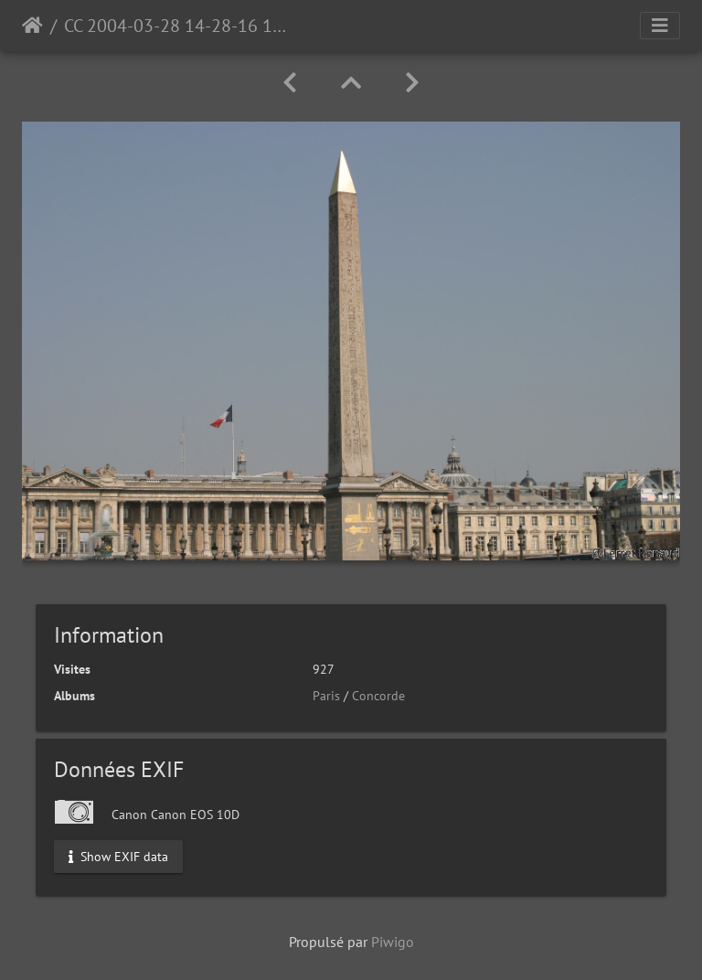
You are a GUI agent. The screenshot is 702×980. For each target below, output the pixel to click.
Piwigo (392, 941)
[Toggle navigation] (660, 25)
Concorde (378, 695)
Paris (326, 695)
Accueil (32, 25)
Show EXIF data (118, 855)
